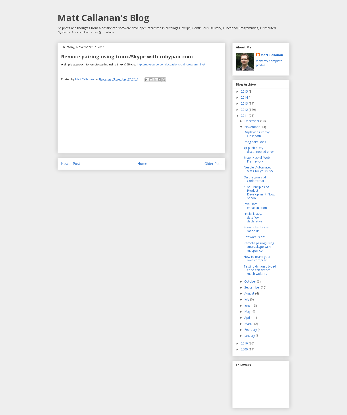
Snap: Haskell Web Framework (257, 159)
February (251, 329)
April (247, 317)
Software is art (254, 237)
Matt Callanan (271, 55)
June (247, 305)
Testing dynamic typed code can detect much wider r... (260, 270)
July (247, 299)
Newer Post (70, 163)
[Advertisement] (141, 122)
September (252, 287)
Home (142, 163)
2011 (245, 115)
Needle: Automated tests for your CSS (258, 169)
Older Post (213, 163)
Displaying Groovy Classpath (257, 134)
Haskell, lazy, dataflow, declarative (253, 217)
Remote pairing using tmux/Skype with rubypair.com (259, 247)
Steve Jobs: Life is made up (256, 229)
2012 (245, 109)
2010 (245, 343)
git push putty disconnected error (259, 150)
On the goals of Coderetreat (255, 179)
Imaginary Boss (255, 142)
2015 (245, 91)
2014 (245, 97)
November (252, 127)
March (249, 323)
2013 (245, 103)
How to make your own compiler (257, 258)
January (250, 335)
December (252, 121)
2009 (245, 349)
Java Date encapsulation (255, 206)
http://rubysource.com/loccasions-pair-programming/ (171, 64)
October (250, 281)
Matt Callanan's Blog (103, 17)
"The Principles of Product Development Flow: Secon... (259, 192)
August (249, 293)
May (247, 311)
